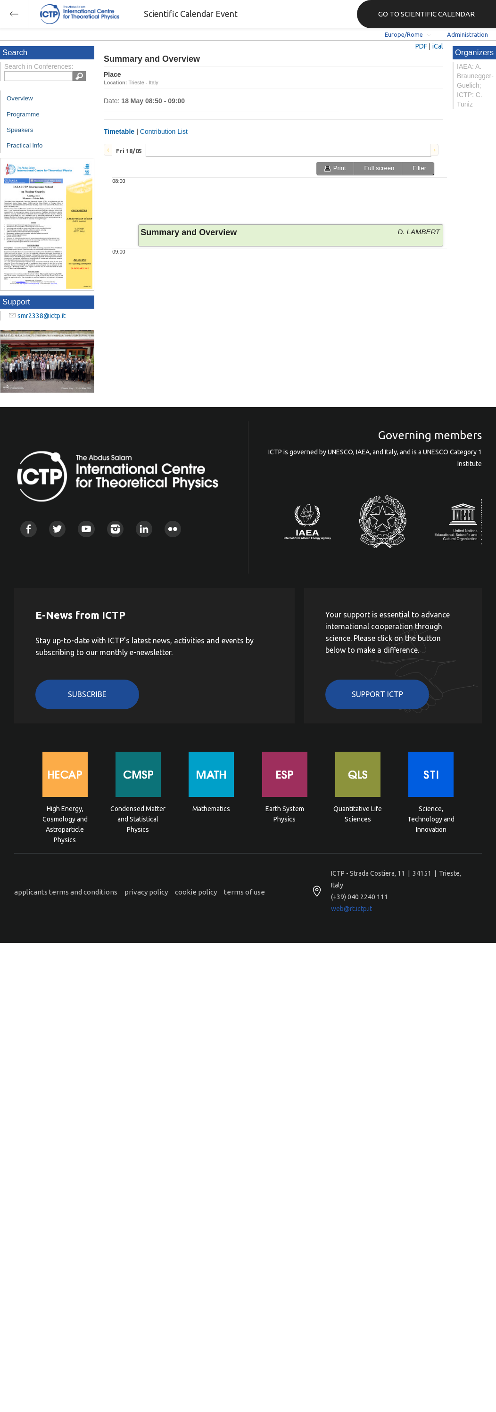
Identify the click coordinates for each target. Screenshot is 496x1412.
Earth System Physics (284, 814)
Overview (20, 98)
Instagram (115, 529)
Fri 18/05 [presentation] (129, 151)
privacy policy (146, 892)
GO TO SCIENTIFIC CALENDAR (426, 14)
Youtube (86, 529)
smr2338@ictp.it (41, 316)
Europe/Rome (404, 34)
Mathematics (211, 809)
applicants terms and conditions (65, 892)
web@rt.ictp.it (351, 908)
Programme (23, 114)
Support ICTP (377, 694)
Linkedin (144, 529)
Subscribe (87, 694)
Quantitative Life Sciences (357, 814)
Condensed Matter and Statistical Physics (137, 818)
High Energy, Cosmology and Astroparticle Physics (65, 818)
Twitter (57, 529)
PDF (421, 46)
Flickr (173, 529)
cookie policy (196, 892)
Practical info (24, 145)
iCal (437, 46)
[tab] (129, 150)
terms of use (244, 892)
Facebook (28, 529)
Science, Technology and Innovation (431, 818)
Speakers (20, 129)
